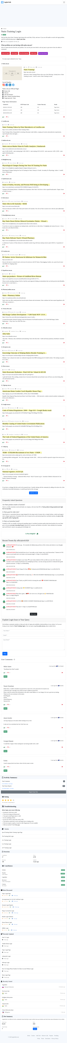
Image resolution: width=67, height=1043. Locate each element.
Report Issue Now (33, 792)
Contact (33, 1035)
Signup (35, 1028)
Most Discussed (6, 890)
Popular (51, 1035)
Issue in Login (5, 53)
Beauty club (7, 91)
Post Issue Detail (43, 53)
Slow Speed (14, 53)
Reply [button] (5, 676)
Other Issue (33, 53)
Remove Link (45, 1035)
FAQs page (17, 824)
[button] (37, 533)
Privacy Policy (55, 1038)
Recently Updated (7, 934)
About (28, 1035)
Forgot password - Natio (10, 98)
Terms (42, 1038)
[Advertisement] (33, 15)
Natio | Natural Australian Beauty (12, 96)
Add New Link (33, 492)
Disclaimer (47, 1038)
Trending (56, 1035)
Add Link (38, 1035)
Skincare (6, 92)
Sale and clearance (8, 94)
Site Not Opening (24, 53)
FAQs (38, 1038)
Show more (33, 614)
